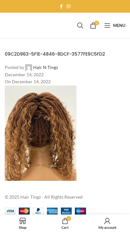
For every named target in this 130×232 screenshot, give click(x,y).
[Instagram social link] (68, 6)
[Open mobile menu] (114, 25)
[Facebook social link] (61, 6)
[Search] (80, 25)
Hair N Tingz (45, 67)
